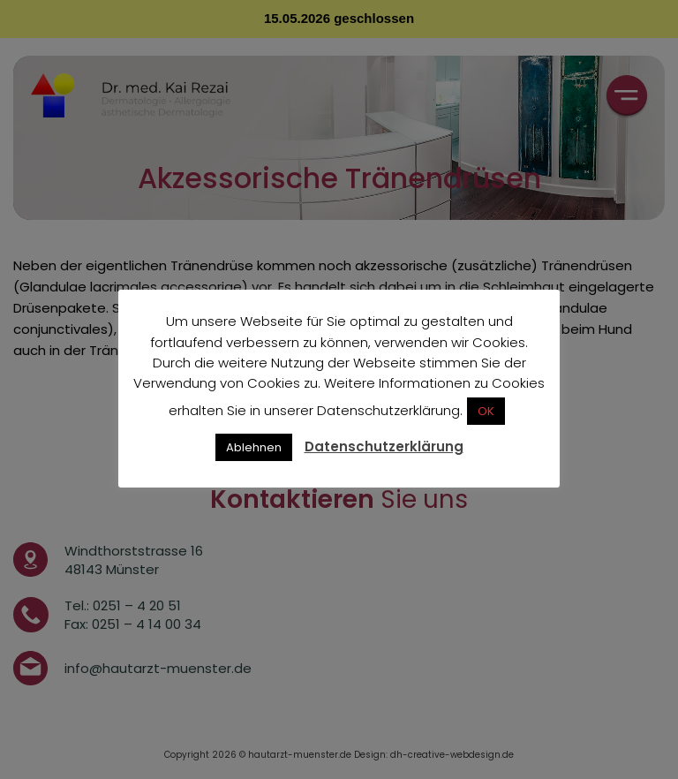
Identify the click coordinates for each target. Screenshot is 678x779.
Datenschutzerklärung (384, 446)
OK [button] (486, 411)
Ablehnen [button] (254, 447)
